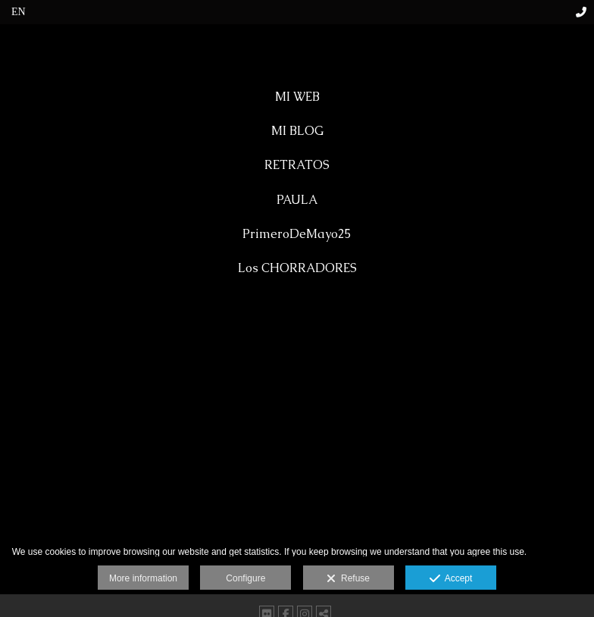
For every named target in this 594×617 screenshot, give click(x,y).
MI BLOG (297, 131)
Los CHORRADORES (297, 268)
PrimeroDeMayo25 (297, 234)
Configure (245, 578)
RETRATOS (297, 165)
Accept (451, 579)
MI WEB (297, 97)
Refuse (348, 579)
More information (143, 578)
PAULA (297, 200)
